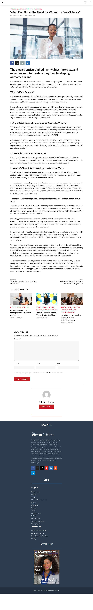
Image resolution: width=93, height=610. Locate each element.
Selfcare (34, 515)
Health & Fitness (36, 513)
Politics (33, 494)
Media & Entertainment (39, 500)
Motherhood (35, 518)
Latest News (25, 308)
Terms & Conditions (37, 521)
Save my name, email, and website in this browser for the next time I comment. (40, 372)
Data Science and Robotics (24, 9)
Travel (33, 510)
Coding (33, 538)
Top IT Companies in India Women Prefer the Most (45, 314)
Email (38, 363)
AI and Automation (37, 533)
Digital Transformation (38, 530)
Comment (17, 338)
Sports (33, 497)
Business (13, 308)
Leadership (39, 310)
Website (59, 363)
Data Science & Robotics (39, 536)
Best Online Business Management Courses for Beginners (20, 312)
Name (16, 363)
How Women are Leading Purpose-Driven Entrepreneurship (70, 317)
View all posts (46, 406)
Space (33, 502)
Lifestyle (34, 508)
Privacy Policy (35, 523)
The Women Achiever (52, 590)
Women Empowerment (50, 310)
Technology (38, 9)
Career (12, 9)
